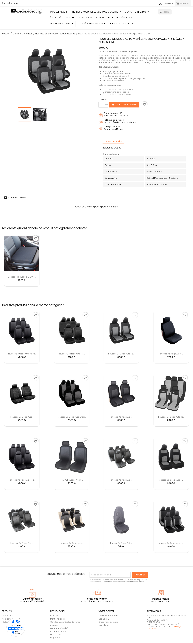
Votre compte (106, 611)
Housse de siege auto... (121, 543)
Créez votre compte (108, 622)
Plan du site (55, 634)
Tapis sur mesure (58, 11)
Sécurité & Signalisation (91, 23)
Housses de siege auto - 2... (71, 353)
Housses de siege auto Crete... (71, 417)
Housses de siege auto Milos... (22, 353)
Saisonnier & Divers (61, 23)
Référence (108, 148)
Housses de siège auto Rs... (171, 417)
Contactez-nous (10, 3)
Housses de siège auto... (121, 417)
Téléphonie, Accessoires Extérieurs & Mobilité (96, 11)
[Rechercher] (165, 11)
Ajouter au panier (124, 105)
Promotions (7, 615)
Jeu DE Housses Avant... (72, 480)
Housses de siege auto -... (171, 353)
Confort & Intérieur (137, 11)
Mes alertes (104, 625)
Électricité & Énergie (62, 17)
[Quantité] (102, 104)
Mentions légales (58, 619)
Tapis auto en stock (122, 23)
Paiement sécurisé (59, 628)
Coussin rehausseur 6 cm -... (22, 277)
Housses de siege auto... (21, 417)
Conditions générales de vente (65, 622)
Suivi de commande (108, 615)
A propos (54, 625)
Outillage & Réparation (122, 17)
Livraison (54, 615)
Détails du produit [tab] (113, 141)
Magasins (55, 637)
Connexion (104, 619)
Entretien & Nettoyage (91, 17)
